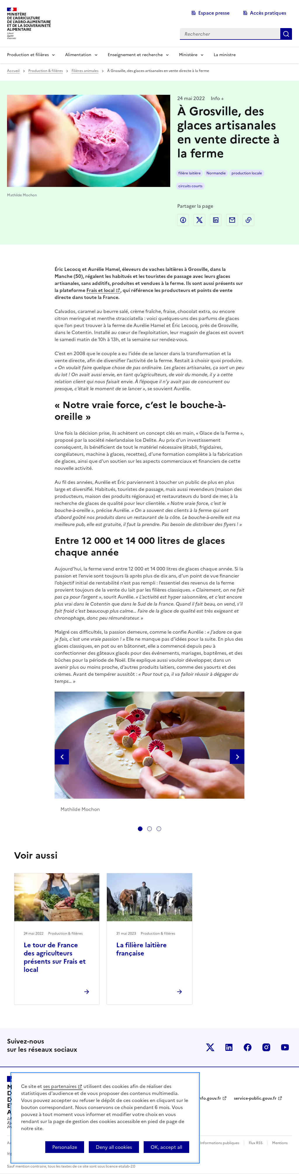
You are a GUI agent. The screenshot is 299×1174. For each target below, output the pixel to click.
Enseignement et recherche (135, 55)
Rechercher (286, 34)
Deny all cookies (114, 1147)
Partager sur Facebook (183, 220)
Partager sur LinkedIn (216, 220)
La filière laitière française (141, 949)
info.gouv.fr (209, 1098)
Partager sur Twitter (199, 220)
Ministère (188, 55)
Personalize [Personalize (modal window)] (64, 1147)
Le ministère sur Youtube (285, 1047)
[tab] (140, 828)
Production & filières (45, 70)
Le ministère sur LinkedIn (229, 1047)
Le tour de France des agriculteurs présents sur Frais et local (55, 957)
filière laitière (189, 173)
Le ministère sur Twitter (210, 1047)
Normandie (216, 173)
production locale (247, 173)
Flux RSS (256, 1143)
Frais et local (100, 290)
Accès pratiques (268, 12)
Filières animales (85, 70)
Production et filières (28, 55)
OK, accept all (166, 1147)
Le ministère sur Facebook (248, 1047)
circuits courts (190, 186)
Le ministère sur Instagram (266, 1047)
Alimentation (78, 55)
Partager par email (232, 220)
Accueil (13, 70)
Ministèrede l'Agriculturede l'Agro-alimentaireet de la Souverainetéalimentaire (29, 21)
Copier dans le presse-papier (248, 220)
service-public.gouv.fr (255, 1098)
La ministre (225, 55)
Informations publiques (219, 1143)
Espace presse (214, 12)
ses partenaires (60, 1086)
